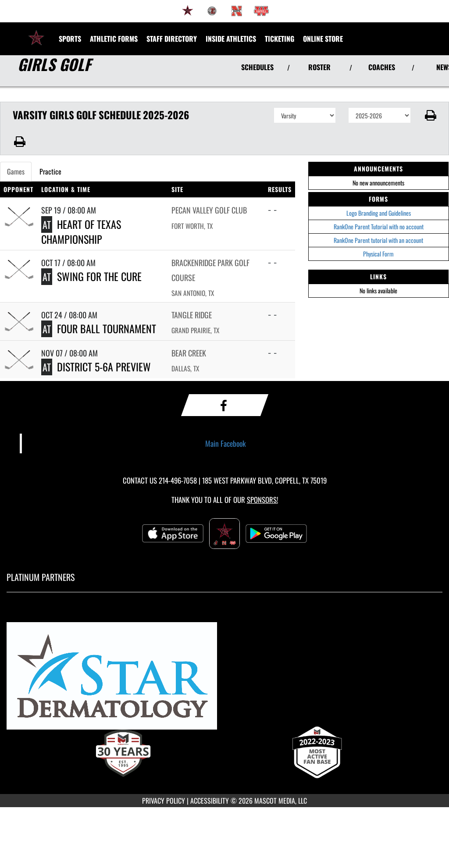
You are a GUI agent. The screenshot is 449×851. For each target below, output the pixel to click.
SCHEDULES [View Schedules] (257, 67)
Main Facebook (225, 443)
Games (16, 171)
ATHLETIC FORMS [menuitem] (114, 38)
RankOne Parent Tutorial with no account (379, 226)
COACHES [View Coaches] (381, 67)
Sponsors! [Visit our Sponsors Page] (262, 499)
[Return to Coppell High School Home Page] (36, 33)
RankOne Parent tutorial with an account (378, 240)
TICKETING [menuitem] (279, 38)
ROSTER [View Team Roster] (319, 67)
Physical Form (378, 253)
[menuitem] (187, 11)
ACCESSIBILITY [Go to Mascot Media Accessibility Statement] (209, 800)
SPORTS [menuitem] (70, 38)
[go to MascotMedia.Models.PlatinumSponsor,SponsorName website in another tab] (224, 679)
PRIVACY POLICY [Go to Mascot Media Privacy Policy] (163, 800)
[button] (430, 115)
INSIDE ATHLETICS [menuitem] (231, 38)
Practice (50, 171)
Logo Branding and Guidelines (378, 212)
